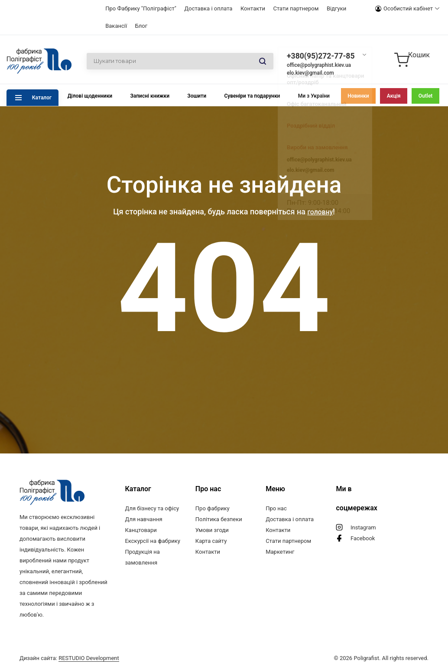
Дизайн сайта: (69, 658)
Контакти (252, 8)
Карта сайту (211, 541)
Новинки (358, 96)
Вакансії (116, 26)
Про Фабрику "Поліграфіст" (140, 8)
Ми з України (314, 96)
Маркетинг (280, 551)
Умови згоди (212, 530)
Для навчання (143, 519)
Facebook (363, 538)
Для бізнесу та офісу (152, 508)
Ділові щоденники (90, 96)
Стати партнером (296, 8)
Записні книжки (150, 96)
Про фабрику (212, 508)
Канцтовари (141, 530)
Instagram (363, 527)
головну (319, 211)
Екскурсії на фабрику (152, 541)
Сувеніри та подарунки (252, 96)
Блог (141, 26)
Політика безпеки (218, 519)
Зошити (196, 96)
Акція (394, 96)
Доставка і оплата (208, 8)
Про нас (276, 508)
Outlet (426, 96)
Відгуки (336, 8)
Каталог (42, 98)
